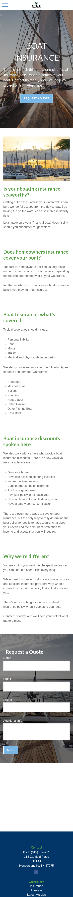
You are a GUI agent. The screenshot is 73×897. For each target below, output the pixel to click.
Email (7, 679)
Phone (7, 699)
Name (7, 658)
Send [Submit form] (10, 750)
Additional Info (12, 720)
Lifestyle (36, 890)
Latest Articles (36, 894)
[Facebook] (36, 872)
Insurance (36, 886)
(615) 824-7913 (41, 852)
